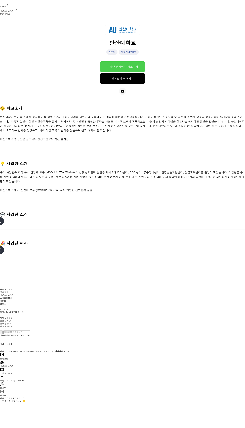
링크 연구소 (5, 323)
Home (5, 6)
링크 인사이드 (6, 326)
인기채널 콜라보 (62, 351)
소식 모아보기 (6, 380)
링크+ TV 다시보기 (8, 312)
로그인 (21, 312)
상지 (28, 335)
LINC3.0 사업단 (9, 11)
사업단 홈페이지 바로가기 (122, 67)
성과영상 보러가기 (122, 78)
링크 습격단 (5, 320)
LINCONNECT (36, 351)
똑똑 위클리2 (6, 317)
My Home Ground (21, 351)
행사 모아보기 (19, 380)
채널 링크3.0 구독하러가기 (12, 398)
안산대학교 (5, 13)
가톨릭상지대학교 (8, 335)
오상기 (20, 335)
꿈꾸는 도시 (49, 351)
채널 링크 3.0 (6, 351)
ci (24, 335)
